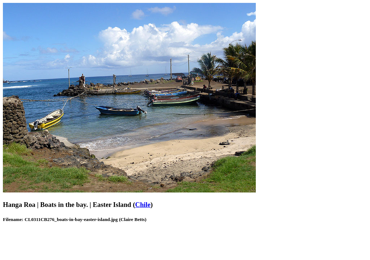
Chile (143, 204)
